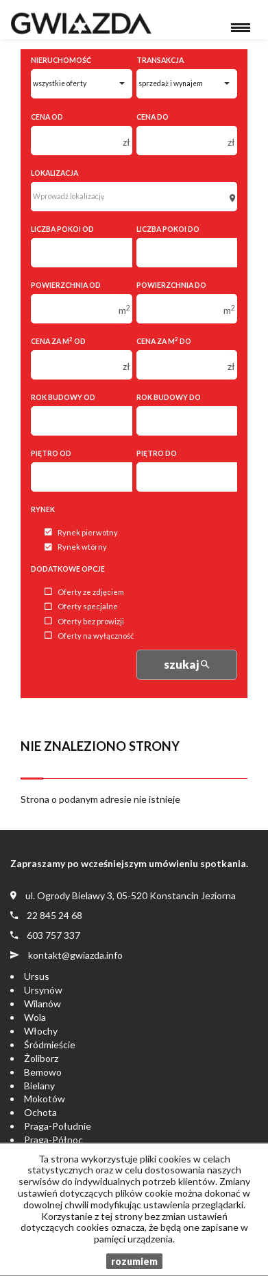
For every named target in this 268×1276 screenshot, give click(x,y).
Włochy (41, 1031)
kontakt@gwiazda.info (75, 955)
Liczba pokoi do (167, 229)
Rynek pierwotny (81, 532)
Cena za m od (58, 340)
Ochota (40, 1112)
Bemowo (43, 1072)
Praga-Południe (57, 1126)
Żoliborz (41, 1058)
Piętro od (51, 453)
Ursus (36, 976)
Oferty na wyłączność (89, 635)
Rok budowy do (168, 397)
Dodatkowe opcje (68, 569)
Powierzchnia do (171, 285)
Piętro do (156, 453)
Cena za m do (163, 340)
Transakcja (160, 60)
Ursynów (43, 990)
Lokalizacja (54, 173)
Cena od (47, 117)
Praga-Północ (53, 1139)
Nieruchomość (61, 60)
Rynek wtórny (76, 547)
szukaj (186, 664)
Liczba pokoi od (62, 229)
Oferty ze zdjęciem (84, 591)
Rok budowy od (63, 397)
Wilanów (42, 1003)
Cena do (152, 117)
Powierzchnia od (66, 285)
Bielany (39, 1085)
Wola (35, 1017)
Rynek (43, 509)
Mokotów (44, 1098)
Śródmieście (49, 1044)
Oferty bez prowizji (84, 621)
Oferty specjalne (81, 606)
